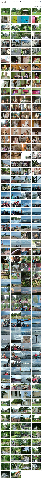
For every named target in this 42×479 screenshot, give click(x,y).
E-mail (14, 1)
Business (17, 1)
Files (21, 1)
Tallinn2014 (4, 5)
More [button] (24, 1)
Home (11, 1)
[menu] (40, 1)
